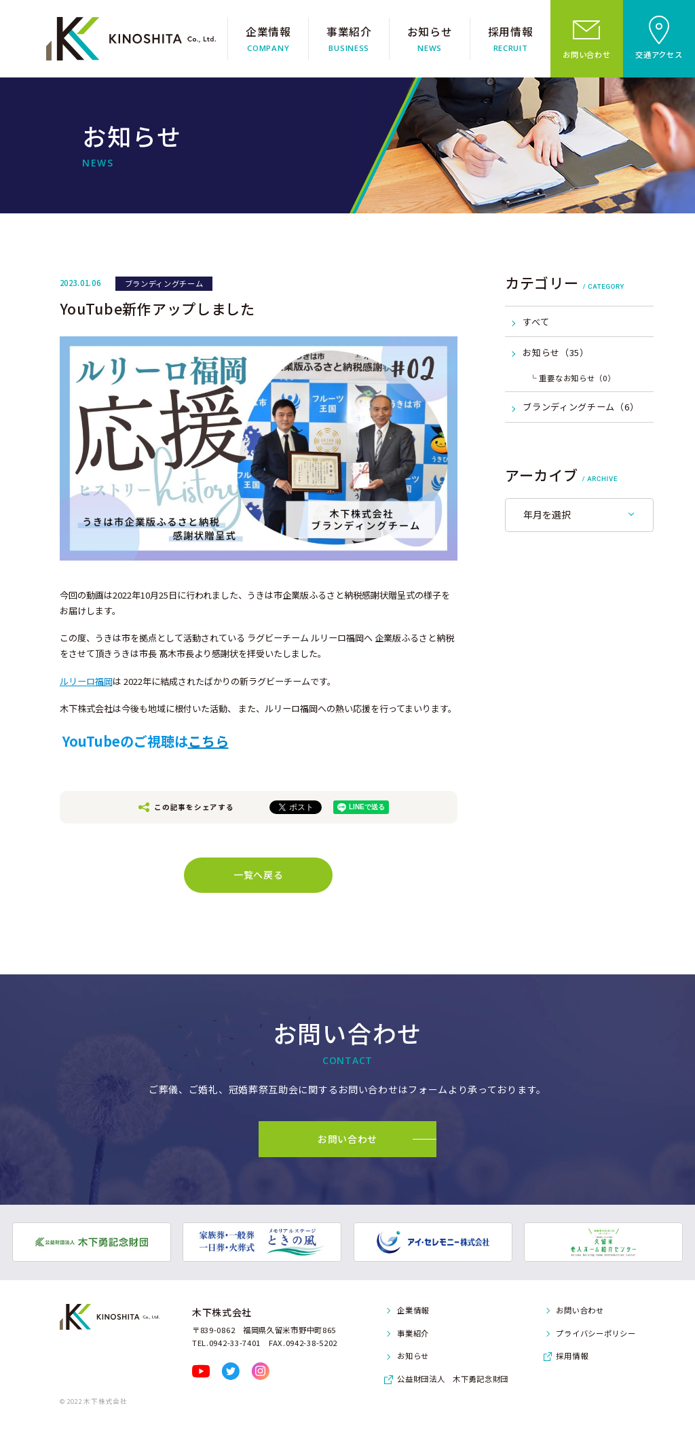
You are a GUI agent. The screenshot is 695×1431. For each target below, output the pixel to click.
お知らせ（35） (556, 352)
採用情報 (572, 1355)
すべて (536, 321)
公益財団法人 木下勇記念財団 (452, 1378)
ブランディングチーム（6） (581, 406)
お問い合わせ (579, 1310)
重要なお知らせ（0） (577, 377)
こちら (208, 741)
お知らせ (413, 1355)
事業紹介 (413, 1333)
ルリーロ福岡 (86, 681)
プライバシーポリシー (595, 1333)
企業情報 (413, 1310)
